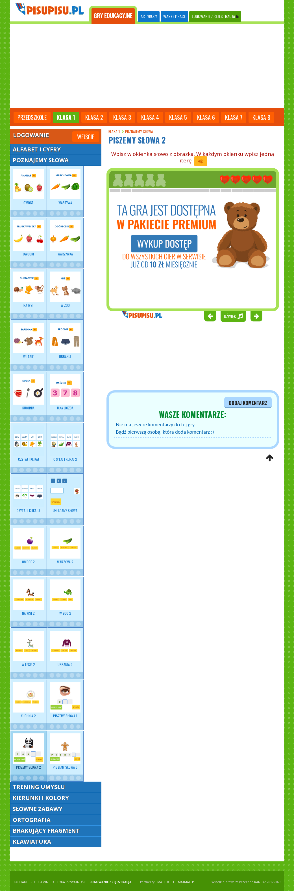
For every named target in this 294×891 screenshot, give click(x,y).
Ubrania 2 (65, 649)
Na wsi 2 (28, 597)
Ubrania (65, 341)
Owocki (28, 238)
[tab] (113, 15)
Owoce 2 (28, 546)
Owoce (28, 187)
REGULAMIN (39, 882)
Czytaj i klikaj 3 (28, 495)
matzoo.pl (166, 882)
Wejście (85, 137)
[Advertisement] (147, 66)
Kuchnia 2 (28, 700)
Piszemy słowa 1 (65, 700)
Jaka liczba (65, 392)
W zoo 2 (65, 597)
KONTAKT (20, 882)
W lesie (28, 341)
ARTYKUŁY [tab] (149, 16)
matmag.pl (186, 882)
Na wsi (28, 290)
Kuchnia (28, 392)
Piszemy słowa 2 (28, 751)
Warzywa (65, 187)
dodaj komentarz (248, 402)
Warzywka (65, 238)
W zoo (65, 290)
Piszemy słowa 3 (65, 751)
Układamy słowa (65, 495)
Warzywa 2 (65, 546)
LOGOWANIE (215, 16)
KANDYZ (260, 882)
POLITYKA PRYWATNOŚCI (68, 882)
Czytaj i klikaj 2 (65, 443)
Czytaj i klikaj (28, 443)
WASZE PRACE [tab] (174, 16)
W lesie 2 (28, 649)
